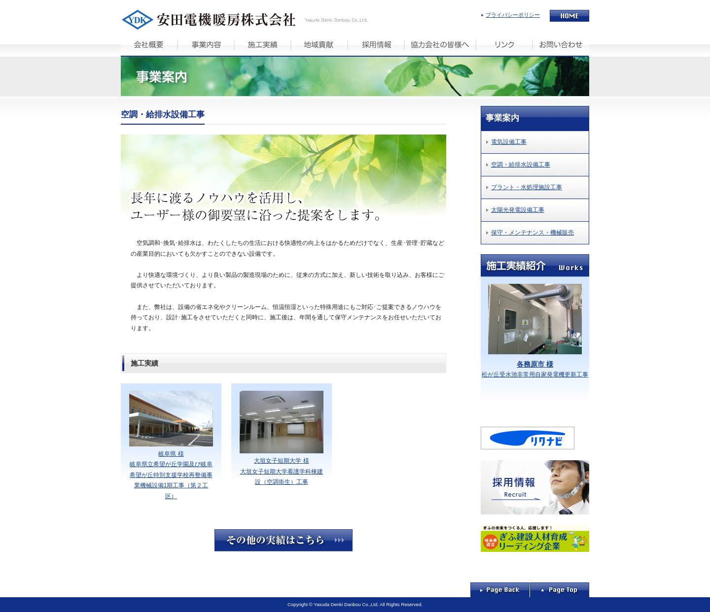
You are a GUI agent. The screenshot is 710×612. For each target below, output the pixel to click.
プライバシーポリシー (513, 15)
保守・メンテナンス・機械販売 (532, 232)
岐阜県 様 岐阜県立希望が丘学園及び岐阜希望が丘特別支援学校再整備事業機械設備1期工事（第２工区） (171, 445)
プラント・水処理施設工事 (526, 187)
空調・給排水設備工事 (520, 164)
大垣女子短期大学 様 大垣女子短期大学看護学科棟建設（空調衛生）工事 (281, 438)
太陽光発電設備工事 (517, 209)
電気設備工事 (509, 141)
